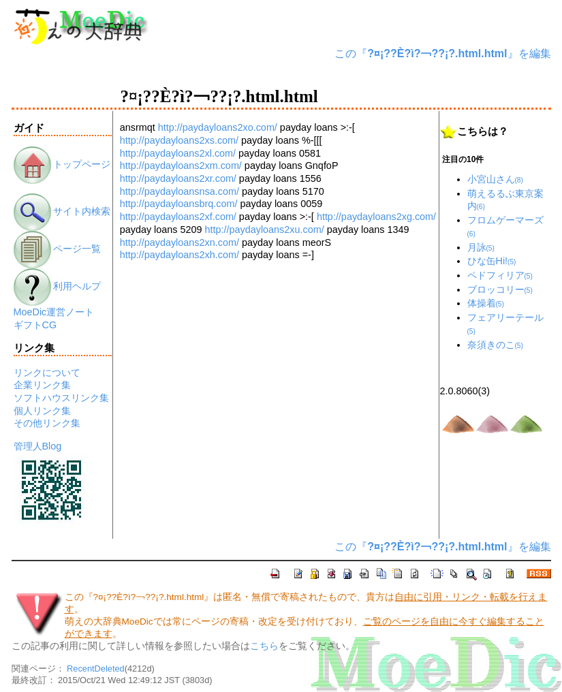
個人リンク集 (42, 410)
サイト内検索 (62, 211)
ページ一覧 (58, 248)
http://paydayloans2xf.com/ (178, 216)
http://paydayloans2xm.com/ (181, 165)
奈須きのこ (495, 344)
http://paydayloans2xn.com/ (179, 242)
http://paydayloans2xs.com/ (179, 140)
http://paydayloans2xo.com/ (217, 127)
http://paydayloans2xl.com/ (178, 153)
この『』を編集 (442, 53)
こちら (264, 646)
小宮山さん (495, 179)
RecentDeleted (96, 668)
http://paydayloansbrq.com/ (179, 203)
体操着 (485, 303)
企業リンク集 (42, 384)
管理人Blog (38, 446)
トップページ (62, 164)
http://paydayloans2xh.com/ (179, 254)
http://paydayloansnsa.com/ (179, 191)
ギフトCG (35, 324)
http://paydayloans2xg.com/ (376, 216)
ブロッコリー (500, 289)
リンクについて (47, 372)
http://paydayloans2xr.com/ (178, 178)
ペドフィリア (500, 275)
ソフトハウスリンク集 (61, 397)
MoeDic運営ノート (54, 311)
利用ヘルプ (58, 286)
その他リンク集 (47, 423)
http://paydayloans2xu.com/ (264, 229)
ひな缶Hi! (491, 260)
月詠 (481, 247)
